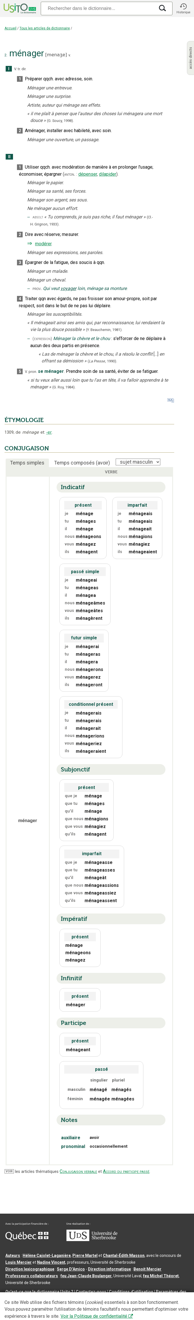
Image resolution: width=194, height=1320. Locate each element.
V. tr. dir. (20, 69)
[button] (183, 8)
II (9, 156)
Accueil (10, 28)
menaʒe (56, 54)
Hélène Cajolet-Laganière (47, 1255)
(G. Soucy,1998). (60, 121)
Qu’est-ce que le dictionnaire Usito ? (39, 1291)
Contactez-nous (91, 1291)
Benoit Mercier (147, 1269)
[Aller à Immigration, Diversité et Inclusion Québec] (26, 1239)
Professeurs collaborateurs (31, 1276)
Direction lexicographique (29, 1269)
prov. (37, 288)
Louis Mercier (18, 1262)
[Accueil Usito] (19, 8)
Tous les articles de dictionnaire (45, 28)
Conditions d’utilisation (131, 1291)
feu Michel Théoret (161, 1276)
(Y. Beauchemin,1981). (104, 330)
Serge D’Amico (71, 1269)
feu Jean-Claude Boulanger (86, 1276)
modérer (43, 243)
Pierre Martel (85, 1255)
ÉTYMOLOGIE (24, 420)
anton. (69, 174)
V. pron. (31, 371)
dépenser (87, 174)
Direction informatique (109, 1269)
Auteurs (12, 1255)
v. (69, 55)
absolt (38, 217)
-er (49, 432)
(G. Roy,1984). (64, 387)
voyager (68, 288)
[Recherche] (97, 8)
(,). (102, 361)
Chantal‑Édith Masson (124, 1255)
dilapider (107, 174)
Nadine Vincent (51, 1262)
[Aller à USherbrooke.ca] (91, 1239)
